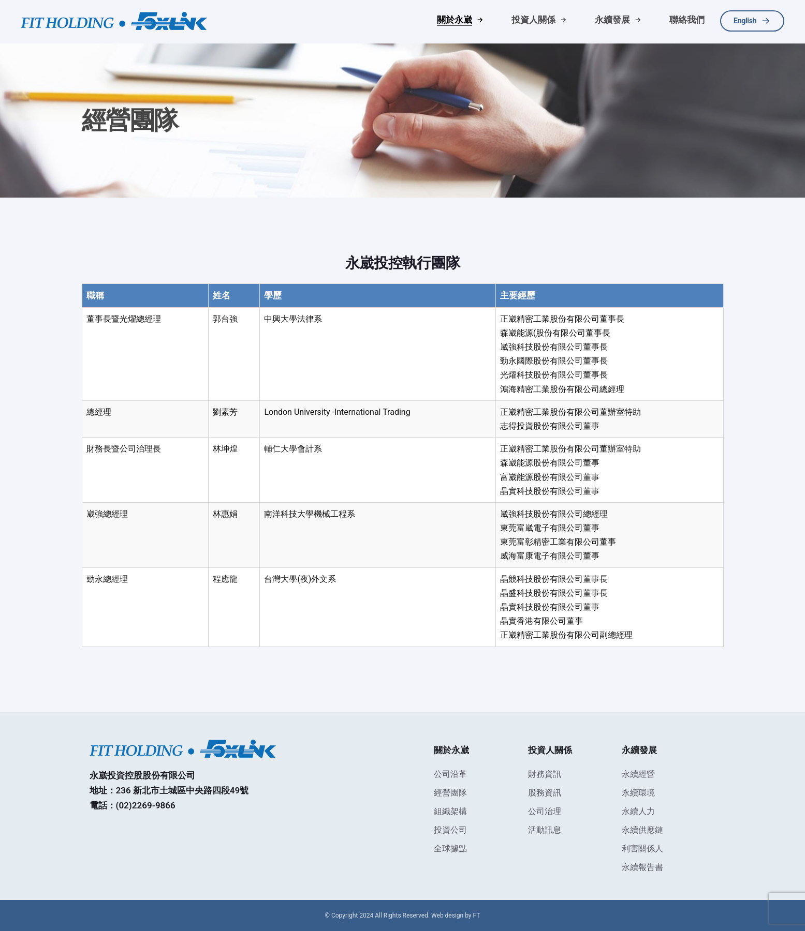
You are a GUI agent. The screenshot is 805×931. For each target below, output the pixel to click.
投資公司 (450, 830)
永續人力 (638, 811)
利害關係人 (642, 848)
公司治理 (544, 811)
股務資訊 (544, 793)
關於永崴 (454, 19)
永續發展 (612, 19)
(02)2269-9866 (145, 805)
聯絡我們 (687, 19)
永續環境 (638, 793)
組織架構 (450, 811)
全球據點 (450, 848)
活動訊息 (544, 830)
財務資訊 (544, 774)
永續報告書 (642, 867)
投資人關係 (533, 19)
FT (476, 915)
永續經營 (638, 774)
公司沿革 (450, 774)
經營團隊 (450, 793)
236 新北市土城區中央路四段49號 (182, 790)
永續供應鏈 (642, 830)
